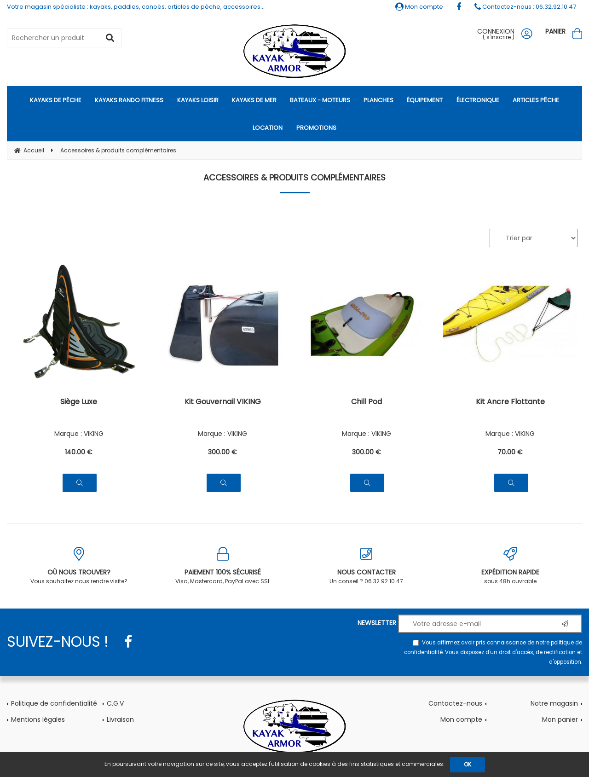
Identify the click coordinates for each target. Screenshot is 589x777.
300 (222, 452)
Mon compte (419, 6)
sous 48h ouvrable (511, 566)
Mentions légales (38, 719)
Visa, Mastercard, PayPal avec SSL (223, 566)
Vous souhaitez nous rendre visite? (79, 566)
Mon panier (560, 719)
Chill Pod (366, 402)
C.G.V (115, 703)
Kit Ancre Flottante (510, 402)
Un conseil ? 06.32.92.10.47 (367, 566)
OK (467, 764)
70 (510, 452)
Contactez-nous (455, 703)
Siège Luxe (78, 402)
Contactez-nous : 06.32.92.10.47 (525, 6)
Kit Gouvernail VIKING (223, 402)
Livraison (120, 719)
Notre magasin (554, 703)
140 (78, 452)
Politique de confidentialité (54, 703)
